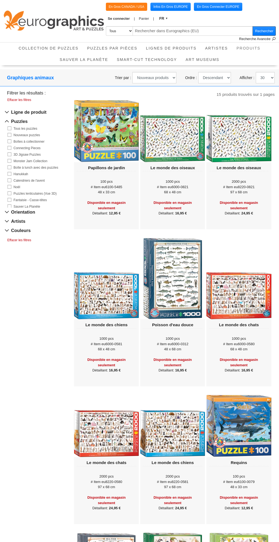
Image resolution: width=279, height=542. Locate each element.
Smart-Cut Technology (147, 59)
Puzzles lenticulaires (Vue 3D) (35, 193)
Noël (17, 187)
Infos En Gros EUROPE (170, 7)
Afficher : (247, 78)
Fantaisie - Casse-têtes (30, 200)
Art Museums (202, 59)
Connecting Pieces (27, 148)
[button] (121, 18)
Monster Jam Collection (30, 161)
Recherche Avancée (257, 39)
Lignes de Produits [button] (171, 48)
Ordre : (191, 78)
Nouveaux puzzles (27, 135)
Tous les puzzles (25, 128)
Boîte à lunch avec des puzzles (36, 167)
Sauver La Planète (84, 59)
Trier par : (123, 78)
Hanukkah (21, 174)
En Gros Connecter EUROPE (218, 7)
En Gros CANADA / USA (126, 7)
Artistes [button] (216, 48)
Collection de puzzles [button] (49, 48)
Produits (251, 46)
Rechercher (264, 31)
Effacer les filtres (19, 100)
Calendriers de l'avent (29, 180)
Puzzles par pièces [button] (112, 48)
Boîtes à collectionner (29, 141)
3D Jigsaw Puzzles (27, 154)
